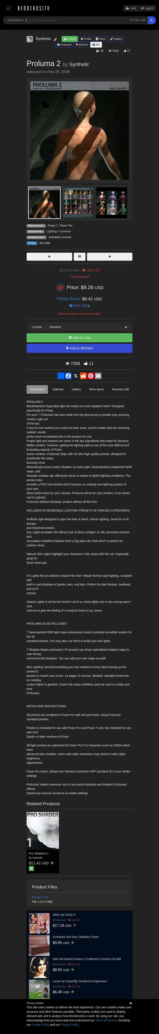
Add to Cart (79, 338)
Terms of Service (106, 1020)
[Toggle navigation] (8, 8)
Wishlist (82, 44)
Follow (70, 38)
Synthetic (79, 64)
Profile (86, 38)
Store (100, 38)
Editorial (58, 389)
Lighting (51, 231)
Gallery (116, 38)
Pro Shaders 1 (39, 853)
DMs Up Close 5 (64, 914)
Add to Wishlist (79, 348)
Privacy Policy (69, 1024)
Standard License (60, 237)
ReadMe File (40, 897)
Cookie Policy (40, 1024)
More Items (96, 389)
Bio (96, 44)
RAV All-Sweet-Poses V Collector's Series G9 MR (87, 959)
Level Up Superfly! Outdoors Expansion (80, 981)
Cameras (65, 231)
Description (37, 389)
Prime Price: (69, 298)
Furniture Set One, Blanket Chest (76, 937)
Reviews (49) (120, 389)
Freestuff (64, 44)
